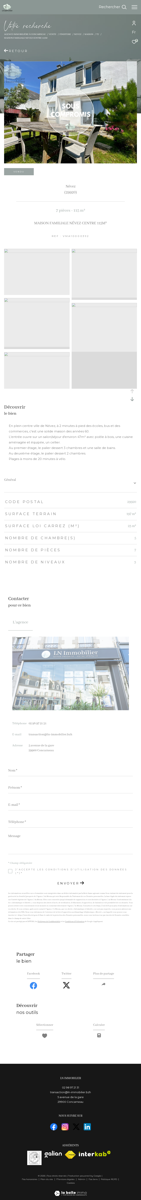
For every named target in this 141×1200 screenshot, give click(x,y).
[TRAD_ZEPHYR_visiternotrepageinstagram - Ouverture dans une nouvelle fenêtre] (65, 1127)
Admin (82, 1179)
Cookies (71, 1183)
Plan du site (47, 1179)
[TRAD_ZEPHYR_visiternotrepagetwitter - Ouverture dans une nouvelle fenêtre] (76, 1127)
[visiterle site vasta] (34, 1158)
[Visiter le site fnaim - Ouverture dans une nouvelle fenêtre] (70, 1155)
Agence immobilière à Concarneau (25, 34)
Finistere (65, 34)
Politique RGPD (109, 1179)
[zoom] (37, 252)
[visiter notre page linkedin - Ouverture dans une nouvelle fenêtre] (87, 1127)
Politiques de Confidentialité (49, 921)
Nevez (77, 34)
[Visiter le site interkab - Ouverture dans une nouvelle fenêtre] (95, 1153)
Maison (89, 34)
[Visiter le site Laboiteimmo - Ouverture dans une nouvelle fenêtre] (70, 1191)
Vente (52, 34)
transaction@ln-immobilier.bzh (50, 734)
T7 (97, 34)
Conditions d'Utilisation (74, 921)
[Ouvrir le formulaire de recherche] (112, 7)
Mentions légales (65, 1179)
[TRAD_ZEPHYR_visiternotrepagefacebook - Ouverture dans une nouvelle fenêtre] (54, 1127)
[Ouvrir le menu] (134, 7)
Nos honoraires (29, 1179)
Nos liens (93, 1179)
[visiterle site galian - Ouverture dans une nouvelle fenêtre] (53, 1154)
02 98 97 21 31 (37, 723)
